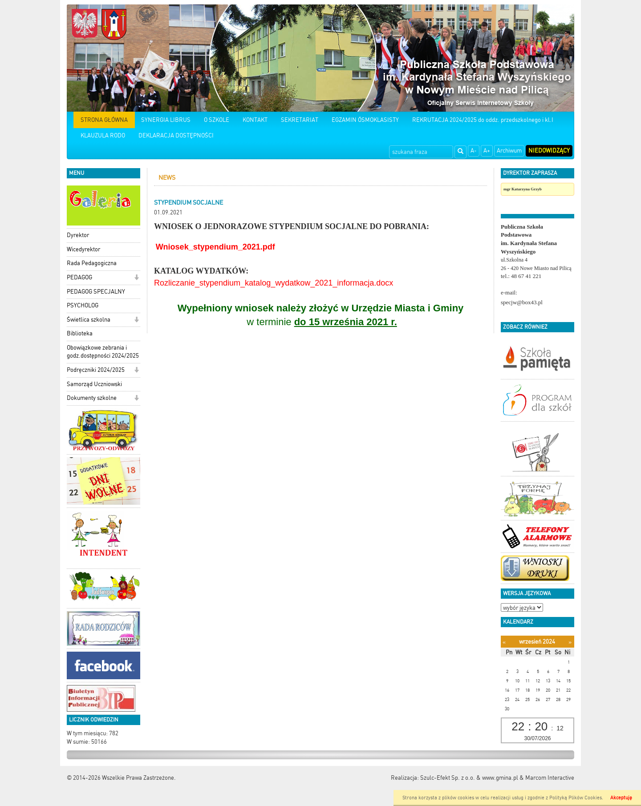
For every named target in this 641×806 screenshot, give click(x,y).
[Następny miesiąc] (570, 642)
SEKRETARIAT (299, 120)
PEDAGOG (79, 277)
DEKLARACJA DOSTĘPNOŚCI (176, 135)
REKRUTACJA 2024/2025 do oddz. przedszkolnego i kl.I (482, 120)
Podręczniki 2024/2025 (96, 370)
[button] (136, 278)
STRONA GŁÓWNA (104, 120)
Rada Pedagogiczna (92, 263)
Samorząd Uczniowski (94, 384)
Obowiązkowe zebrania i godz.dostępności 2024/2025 (103, 351)
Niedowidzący (549, 150)
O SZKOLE (216, 120)
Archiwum (509, 150)
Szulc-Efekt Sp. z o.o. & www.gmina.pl (469, 777)
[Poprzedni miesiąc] (504, 642)
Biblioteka (80, 333)
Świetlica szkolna (88, 319)
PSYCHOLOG (82, 305)
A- (474, 150)
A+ (486, 150)
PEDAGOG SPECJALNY (96, 291)
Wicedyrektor (83, 249)
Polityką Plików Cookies (575, 798)
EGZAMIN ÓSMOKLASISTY (365, 120)
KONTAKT (255, 120)
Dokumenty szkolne (92, 398)
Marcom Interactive (549, 777)
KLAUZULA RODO (103, 135)
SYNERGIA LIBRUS (166, 120)
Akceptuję (621, 798)
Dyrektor (78, 235)
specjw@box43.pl (522, 302)
